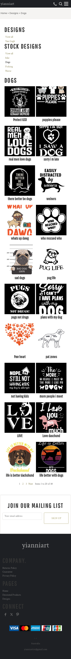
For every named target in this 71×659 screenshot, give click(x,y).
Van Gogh (10, 41)
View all (9, 37)
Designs (13, 13)
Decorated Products (11, 595)
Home (4, 13)
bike (7, 58)
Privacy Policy (9, 575)
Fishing (9, 66)
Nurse (8, 71)
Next (30, 484)
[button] (60, 4)
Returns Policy (9, 568)
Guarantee (7, 572)
